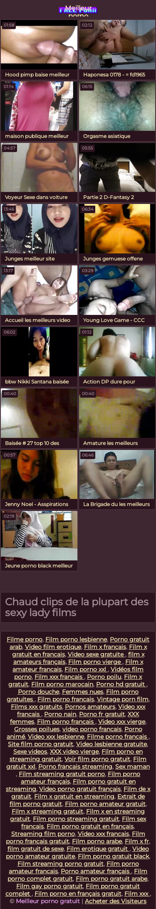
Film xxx (137, 893)
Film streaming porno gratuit (60, 863)
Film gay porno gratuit (49, 886)
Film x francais (105, 647)
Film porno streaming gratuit (76, 819)
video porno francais (91, 729)
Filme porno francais (118, 736)
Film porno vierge (95, 662)
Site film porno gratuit (40, 744)
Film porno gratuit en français (90, 826)
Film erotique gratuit (98, 848)
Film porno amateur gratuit (105, 804)
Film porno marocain (62, 684)
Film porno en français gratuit (78, 893)
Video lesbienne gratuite (111, 744)
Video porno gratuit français (80, 789)
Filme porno (24, 639)
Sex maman (132, 766)
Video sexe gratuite (96, 654)
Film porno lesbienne (76, 639)
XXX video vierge (74, 751)
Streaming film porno (43, 834)
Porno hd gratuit (121, 684)
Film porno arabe (97, 841)
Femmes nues (82, 691)
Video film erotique (53, 647)
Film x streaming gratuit (47, 811)
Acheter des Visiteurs (115, 901)
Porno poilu (104, 677)
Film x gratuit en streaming (74, 796)
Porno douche (38, 691)
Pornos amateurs (90, 706)
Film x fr (137, 841)
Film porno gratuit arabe (111, 878)
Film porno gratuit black (113, 856)
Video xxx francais (103, 834)
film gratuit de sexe (35, 848)
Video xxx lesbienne (56, 736)
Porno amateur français (96, 871)
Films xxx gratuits (36, 706)
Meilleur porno (78, 10)
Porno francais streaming (75, 766)
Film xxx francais (59, 677)
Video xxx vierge (121, 721)
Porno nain (60, 714)
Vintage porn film (123, 699)
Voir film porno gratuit (97, 759)
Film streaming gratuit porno (62, 774)
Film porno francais (65, 699)
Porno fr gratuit (102, 714)
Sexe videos (30, 751)
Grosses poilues (36, 729)
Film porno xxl (86, 669)
